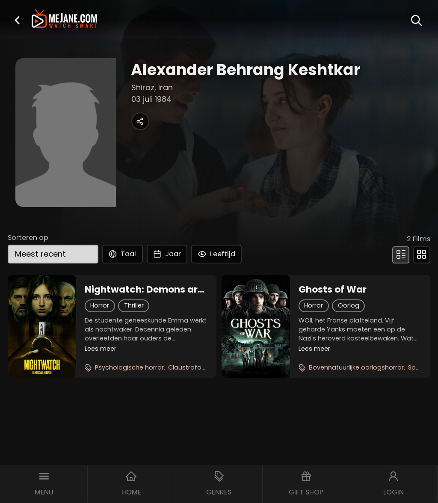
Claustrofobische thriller (205, 367)
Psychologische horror (129, 367)
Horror (99, 305)
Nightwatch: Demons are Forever (144, 290)
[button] (17, 20)
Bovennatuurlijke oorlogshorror (356, 367)
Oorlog (348, 305)
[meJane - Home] (64, 19)
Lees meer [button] (100, 348)
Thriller (134, 305)
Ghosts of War (333, 290)
